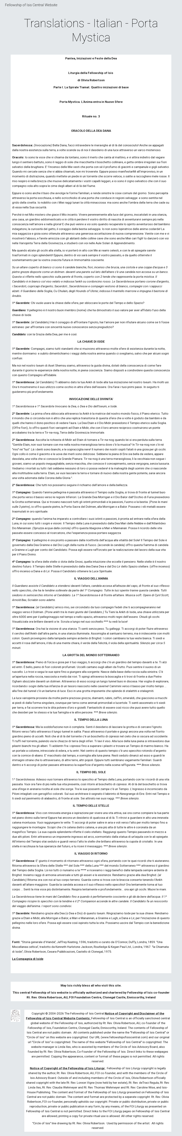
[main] (91, 30)
